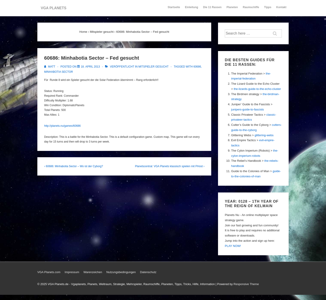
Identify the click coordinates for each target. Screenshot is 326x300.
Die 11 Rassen (212, 9)
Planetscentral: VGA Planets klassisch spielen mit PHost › (169, 166)
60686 (197, 66)
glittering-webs (263, 135)
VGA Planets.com (48, 272)
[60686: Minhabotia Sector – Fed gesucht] (90, 66)
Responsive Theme (246, 284)
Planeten (232, 9)
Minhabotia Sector (58, 71)
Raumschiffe (251, 9)
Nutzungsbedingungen (121, 272)
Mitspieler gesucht (153, 66)
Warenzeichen (92, 272)
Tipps (268, 9)
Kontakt (281, 9)
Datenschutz (148, 272)
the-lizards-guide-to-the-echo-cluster (257, 89)
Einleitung (191, 9)
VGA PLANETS (53, 8)
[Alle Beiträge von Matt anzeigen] (50, 66)
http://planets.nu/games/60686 (62, 125)
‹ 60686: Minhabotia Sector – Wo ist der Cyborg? (73, 166)
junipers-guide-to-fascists (247, 109)
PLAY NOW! (233, 246)
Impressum (72, 272)
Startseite (174, 7)
